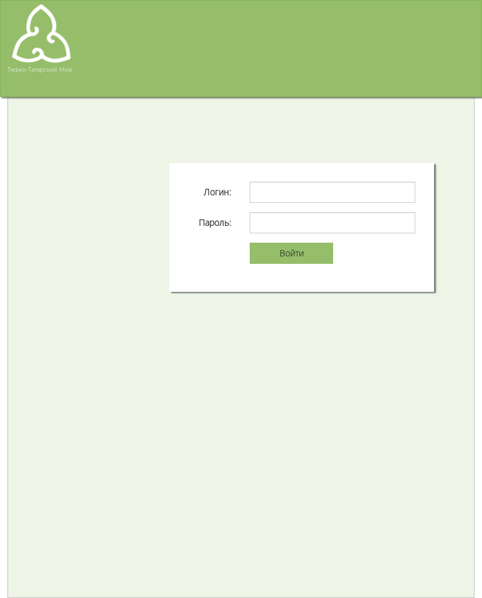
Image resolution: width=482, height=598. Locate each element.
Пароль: (215, 222)
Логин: (217, 192)
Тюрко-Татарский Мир (39, 69)
